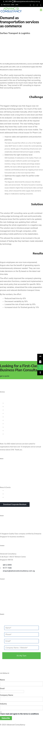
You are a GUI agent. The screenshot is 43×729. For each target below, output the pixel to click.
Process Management (12, 417)
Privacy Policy (5, 480)
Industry (3, 704)
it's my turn (21, 655)
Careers (3, 484)
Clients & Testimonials (8, 474)
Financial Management (13, 420)
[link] (40, 362)
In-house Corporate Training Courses (18, 497)
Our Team (3, 470)
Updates (8, 490)
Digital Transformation (13, 424)
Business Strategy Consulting (10, 400)
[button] (41, 10)
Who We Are (4, 467)
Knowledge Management (13, 427)
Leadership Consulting (13, 403)
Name (2, 680)
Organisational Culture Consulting (17, 406)
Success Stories (5, 477)
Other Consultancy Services (10, 437)
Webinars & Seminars (12, 494)
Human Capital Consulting (14, 413)
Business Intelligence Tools (14, 430)
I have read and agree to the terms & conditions (19, 714)
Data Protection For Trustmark (15, 434)
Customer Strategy (11, 410)
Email (2, 688)
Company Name (6, 695)
